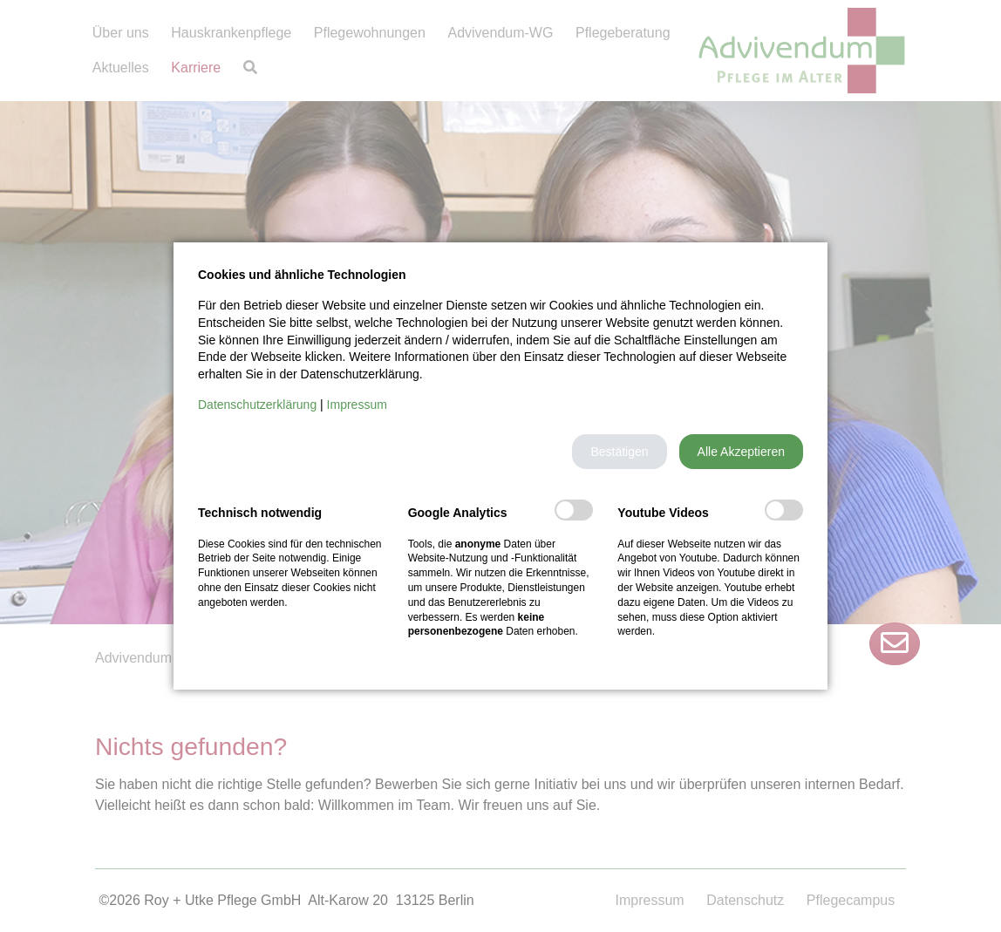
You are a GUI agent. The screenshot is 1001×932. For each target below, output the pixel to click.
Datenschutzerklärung (257, 405)
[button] (619, 451)
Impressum (357, 405)
